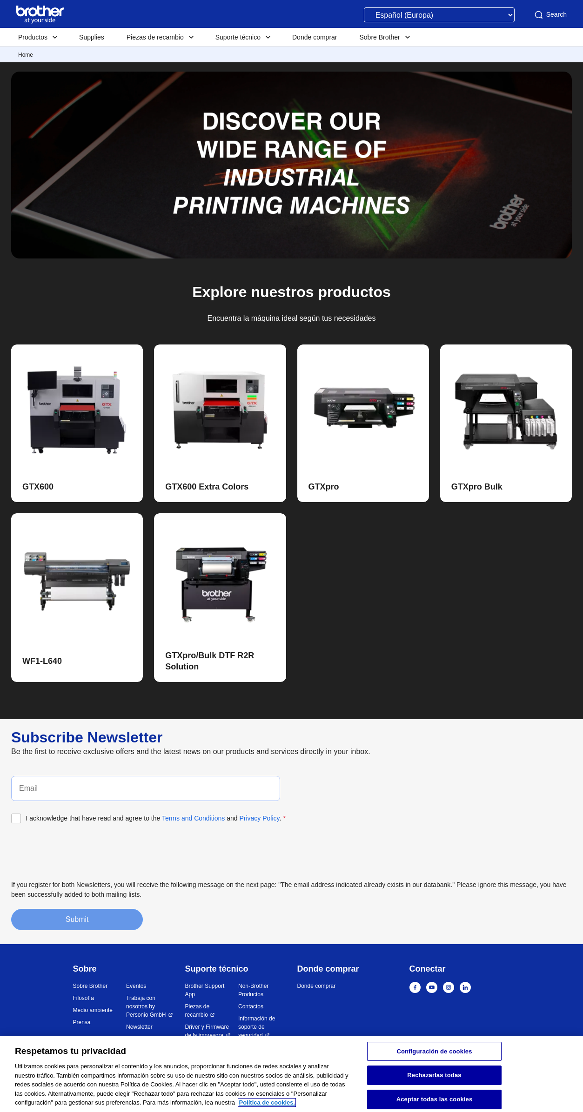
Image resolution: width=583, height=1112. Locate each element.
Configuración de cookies (434, 1051)
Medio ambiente (93, 1010)
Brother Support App (205, 990)
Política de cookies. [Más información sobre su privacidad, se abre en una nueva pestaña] (267, 1102)
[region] (291, 1074)
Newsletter (139, 1027)
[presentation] (82, 851)
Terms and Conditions (193, 818)
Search (550, 14)
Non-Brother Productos (253, 990)
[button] (78, 487)
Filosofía (83, 998)
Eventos (136, 986)
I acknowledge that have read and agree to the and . (156, 818)
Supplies (91, 37)
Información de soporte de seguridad (256, 1027)
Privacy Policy (259, 818)
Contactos (250, 1006)
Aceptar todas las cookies (434, 1099)
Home (25, 55)
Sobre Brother (90, 986)
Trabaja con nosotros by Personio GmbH (147, 1006)
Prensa (82, 1022)
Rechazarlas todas (434, 1075)
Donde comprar (314, 37)
